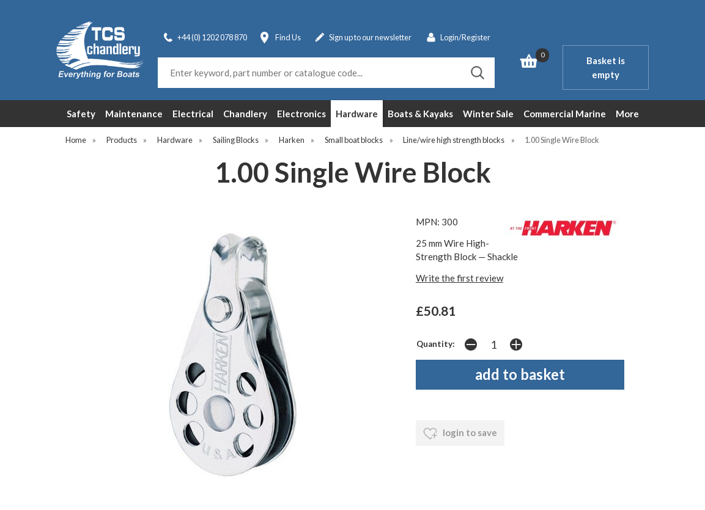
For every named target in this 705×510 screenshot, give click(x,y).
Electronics (301, 113)
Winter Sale (488, 113)
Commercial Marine (564, 113)
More (627, 113)
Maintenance (134, 113)
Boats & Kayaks (420, 113)
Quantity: (435, 344)
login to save (460, 433)
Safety (81, 113)
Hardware (357, 113)
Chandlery (245, 113)
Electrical (192, 113)
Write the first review (459, 277)
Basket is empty (605, 67)
